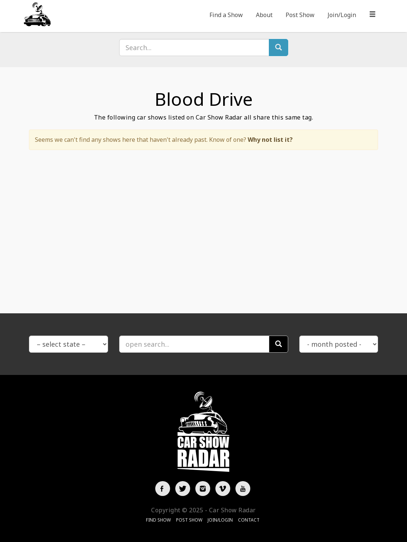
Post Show (300, 15)
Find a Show (226, 15)
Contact (249, 520)
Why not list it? (270, 140)
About (264, 15)
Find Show (158, 520)
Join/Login (342, 15)
